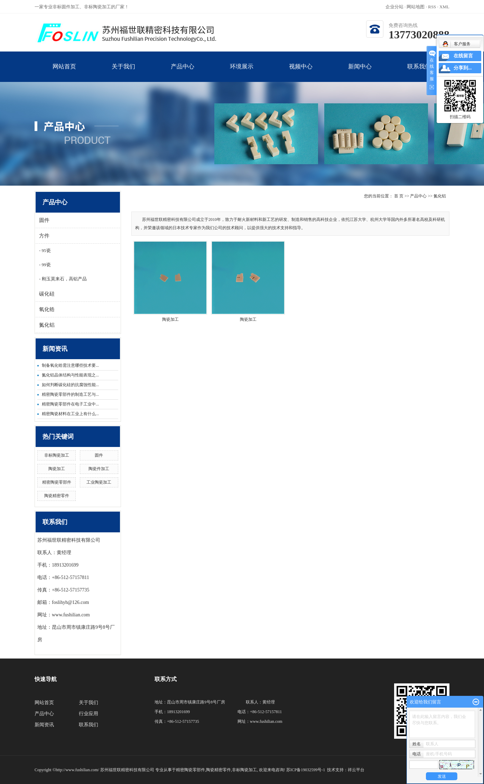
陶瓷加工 (56, 468)
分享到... (463, 68)
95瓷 (45, 250)
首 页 (398, 196)
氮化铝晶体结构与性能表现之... (70, 375)
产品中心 (182, 72)
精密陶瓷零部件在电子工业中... (70, 404)
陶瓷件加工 (99, 468)
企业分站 (394, 6)
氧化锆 (47, 309)
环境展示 (241, 72)
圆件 (44, 220)
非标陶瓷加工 (56, 455)
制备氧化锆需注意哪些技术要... (70, 365)
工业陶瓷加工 (98, 482)
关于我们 (123, 72)
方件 (44, 236)
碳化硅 (47, 294)
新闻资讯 (44, 724)
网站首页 (64, 72)
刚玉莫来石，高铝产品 (63, 278)
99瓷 (45, 264)
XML (444, 6)
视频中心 (300, 72)
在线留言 (463, 55)
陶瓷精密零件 (56, 495)
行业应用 (88, 713)
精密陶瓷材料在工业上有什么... (70, 413)
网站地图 (416, 6)
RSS (432, 6)
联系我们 (418, 72)
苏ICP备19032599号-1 (305, 769)
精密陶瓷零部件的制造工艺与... (70, 394)
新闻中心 (359, 72)
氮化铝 (47, 325)
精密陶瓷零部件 (56, 482)
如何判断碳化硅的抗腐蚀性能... (70, 384)
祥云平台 (356, 769)
